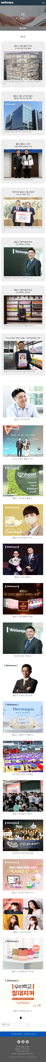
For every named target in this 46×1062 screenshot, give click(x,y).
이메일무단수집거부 (30, 1034)
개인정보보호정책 (16, 1034)
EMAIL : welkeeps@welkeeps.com (22, 1053)
